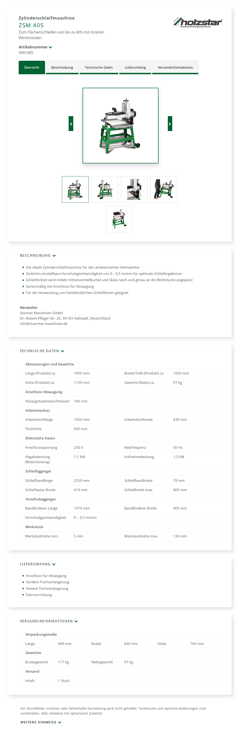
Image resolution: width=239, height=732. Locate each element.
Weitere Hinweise (39, 722)
